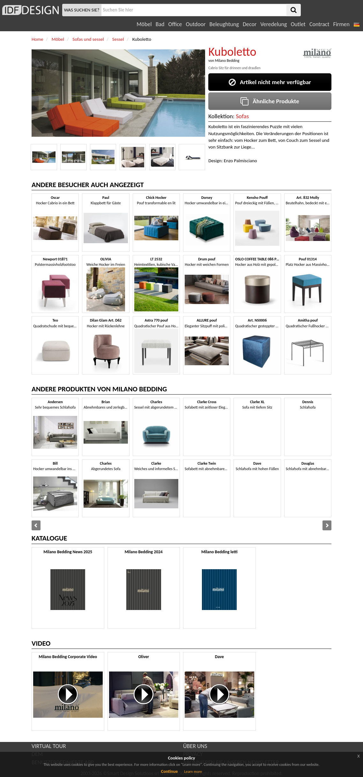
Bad (160, 24)
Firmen (341, 24)
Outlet (298, 24)
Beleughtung (224, 24)
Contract (319, 24)
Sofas (242, 116)
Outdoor (196, 24)
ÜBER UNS (195, 746)
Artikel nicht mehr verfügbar (270, 82)
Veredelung (273, 24)
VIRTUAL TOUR (49, 746)
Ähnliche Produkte (270, 101)
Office (175, 24)
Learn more (193, 771)
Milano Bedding (227, 60)
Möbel (144, 24)
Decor (249, 24)
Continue (169, 771)
